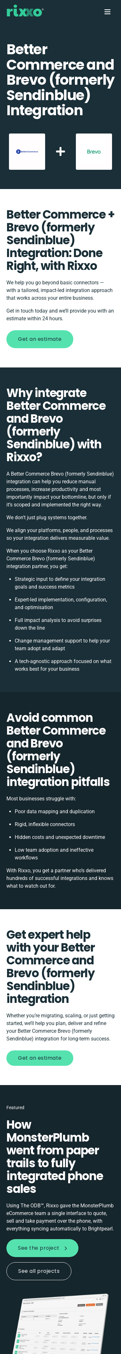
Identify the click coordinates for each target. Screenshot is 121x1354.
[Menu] (107, 11)
